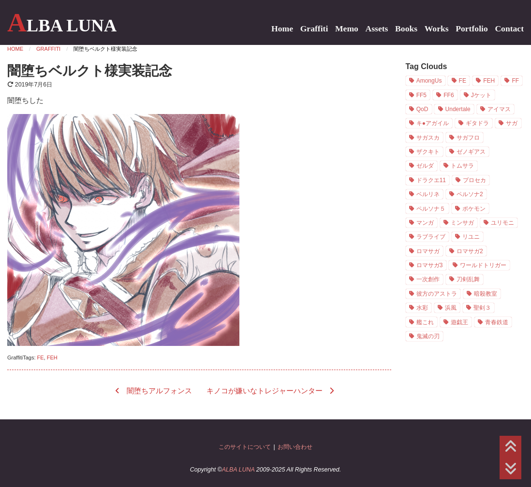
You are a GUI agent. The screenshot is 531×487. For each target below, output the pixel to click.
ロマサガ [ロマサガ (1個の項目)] (428, 251)
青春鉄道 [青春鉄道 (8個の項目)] (496, 322)
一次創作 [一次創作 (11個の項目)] (428, 279)
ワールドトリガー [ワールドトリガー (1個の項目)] (483, 265)
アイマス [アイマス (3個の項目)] (499, 109)
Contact (509, 28)
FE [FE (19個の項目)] (462, 80)
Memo (346, 28)
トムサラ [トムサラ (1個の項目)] (462, 165)
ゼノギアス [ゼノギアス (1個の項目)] (471, 151)
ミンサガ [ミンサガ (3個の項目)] (462, 222)
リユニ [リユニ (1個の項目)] (471, 236)
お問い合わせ (295, 447)
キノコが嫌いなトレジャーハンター (264, 391)
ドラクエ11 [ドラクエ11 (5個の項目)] (431, 180)
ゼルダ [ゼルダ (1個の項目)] (425, 165)
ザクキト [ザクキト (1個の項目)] (428, 151)
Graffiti (314, 28)
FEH (52, 357)
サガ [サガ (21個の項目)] (511, 123)
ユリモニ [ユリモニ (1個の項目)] (502, 222)
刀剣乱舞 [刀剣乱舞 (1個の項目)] (468, 279)
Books (406, 28)
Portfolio (471, 28)
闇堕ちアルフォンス (159, 391)
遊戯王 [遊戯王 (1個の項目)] (459, 322)
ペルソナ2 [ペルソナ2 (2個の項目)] (470, 194)
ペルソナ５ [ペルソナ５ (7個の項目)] (430, 208)
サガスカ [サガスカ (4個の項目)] (428, 137)
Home (282, 28)
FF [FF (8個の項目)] (515, 80)
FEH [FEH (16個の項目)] (489, 80)
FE (40, 357)
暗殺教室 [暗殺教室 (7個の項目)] (485, 293)
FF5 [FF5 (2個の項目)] (421, 95)
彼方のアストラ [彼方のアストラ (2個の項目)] (436, 293)
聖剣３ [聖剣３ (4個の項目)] (482, 307)
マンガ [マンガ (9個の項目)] (425, 222)
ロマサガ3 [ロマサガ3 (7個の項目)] (429, 265)
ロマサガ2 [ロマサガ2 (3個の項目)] (470, 251)
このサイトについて (245, 447)
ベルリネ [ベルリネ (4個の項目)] (428, 194)
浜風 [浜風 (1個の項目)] (451, 307)
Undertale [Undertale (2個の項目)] (458, 109)
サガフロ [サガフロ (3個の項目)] (468, 137)
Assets (377, 28)
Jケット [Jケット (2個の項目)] (481, 95)
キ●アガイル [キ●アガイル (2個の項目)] (432, 123)
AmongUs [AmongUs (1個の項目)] (429, 80)
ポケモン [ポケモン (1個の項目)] (474, 208)
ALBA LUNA (62, 25)
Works (437, 28)
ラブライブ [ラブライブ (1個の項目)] (430, 236)
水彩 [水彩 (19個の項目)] (422, 307)
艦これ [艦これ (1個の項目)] (425, 322)
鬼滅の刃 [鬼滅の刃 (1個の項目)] (428, 336)
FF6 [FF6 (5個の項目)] (448, 95)
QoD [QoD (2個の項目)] (422, 109)
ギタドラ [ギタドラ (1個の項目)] (477, 123)
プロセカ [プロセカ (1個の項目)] (474, 180)
